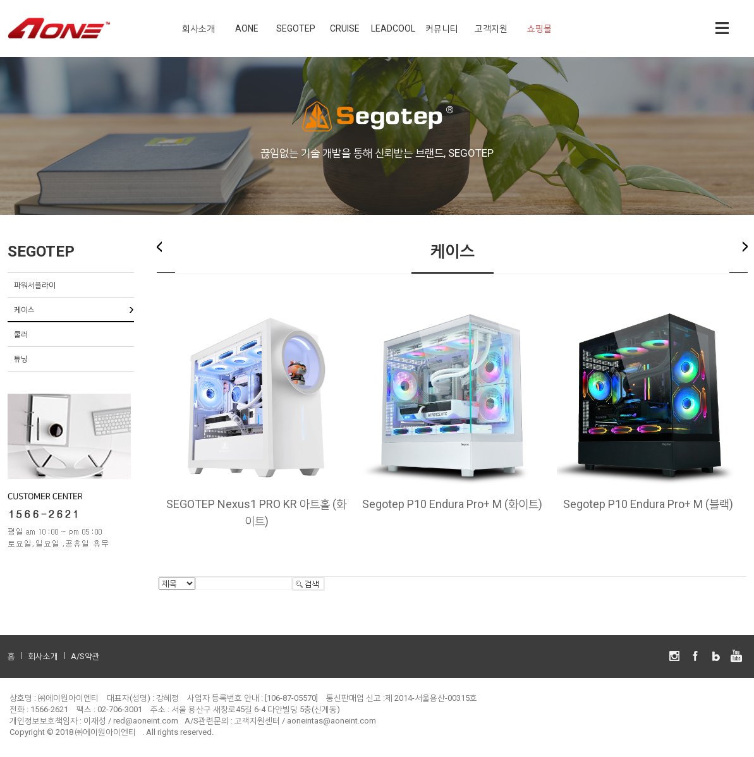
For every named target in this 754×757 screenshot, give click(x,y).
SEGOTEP (295, 28)
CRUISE (345, 28)
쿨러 (21, 334)
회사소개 (198, 28)
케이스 (24, 309)
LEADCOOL (393, 28)
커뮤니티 (441, 28)
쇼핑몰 (539, 28)
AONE (246, 28)
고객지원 (491, 28)
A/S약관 (85, 656)
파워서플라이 (35, 285)
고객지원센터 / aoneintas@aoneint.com (305, 720)
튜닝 (21, 358)
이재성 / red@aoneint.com (130, 720)
